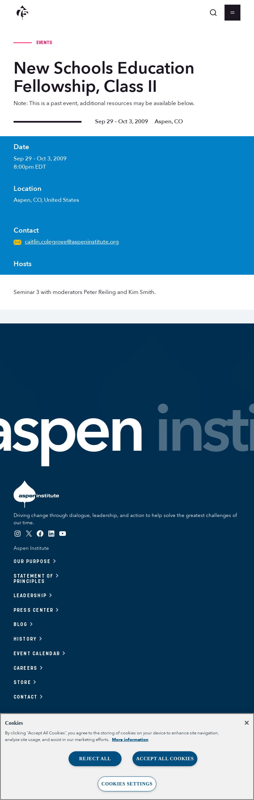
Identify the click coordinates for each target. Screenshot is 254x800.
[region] (127, 756)
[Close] (246, 722)
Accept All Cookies (165, 758)
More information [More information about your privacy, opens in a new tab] (130, 740)
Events (44, 42)
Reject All (95, 758)
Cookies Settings (126, 783)
